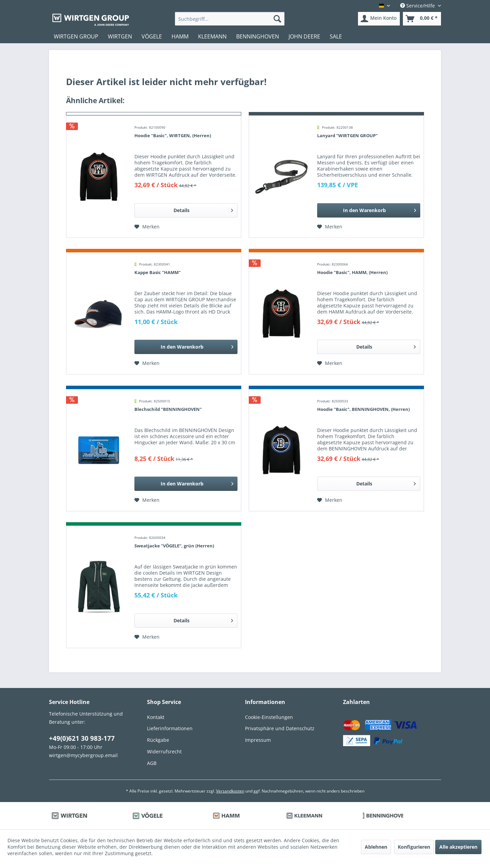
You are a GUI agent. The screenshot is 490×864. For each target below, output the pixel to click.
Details (203, 209)
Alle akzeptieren (458, 847)
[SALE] (336, 36)
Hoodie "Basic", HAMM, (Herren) (352, 272)
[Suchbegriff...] (230, 19)
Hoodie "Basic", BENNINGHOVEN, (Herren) (363, 409)
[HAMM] (180, 36)
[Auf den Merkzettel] (147, 227)
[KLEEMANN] (212, 36)
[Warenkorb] (422, 19)
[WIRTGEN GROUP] (76, 36)
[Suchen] (277, 19)
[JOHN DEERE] (304, 36)
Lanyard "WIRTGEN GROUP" (347, 135)
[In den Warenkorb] (368, 210)
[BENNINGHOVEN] (257, 36)
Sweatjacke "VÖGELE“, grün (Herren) (174, 546)
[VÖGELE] (152, 36)
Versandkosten (230, 791)
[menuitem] (230, 19)
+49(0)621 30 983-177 (82, 738)
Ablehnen (376, 847)
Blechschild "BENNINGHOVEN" (168, 409)
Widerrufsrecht (164, 751)
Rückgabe (158, 740)
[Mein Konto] (379, 19)
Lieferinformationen (170, 728)
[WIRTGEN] (120, 36)
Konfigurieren (414, 847)
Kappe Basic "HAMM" (157, 272)
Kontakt (155, 717)
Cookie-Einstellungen (269, 717)
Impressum (258, 740)
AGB (152, 763)
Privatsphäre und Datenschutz (279, 728)
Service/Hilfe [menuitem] (418, 5)
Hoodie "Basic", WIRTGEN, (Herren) (172, 135)
